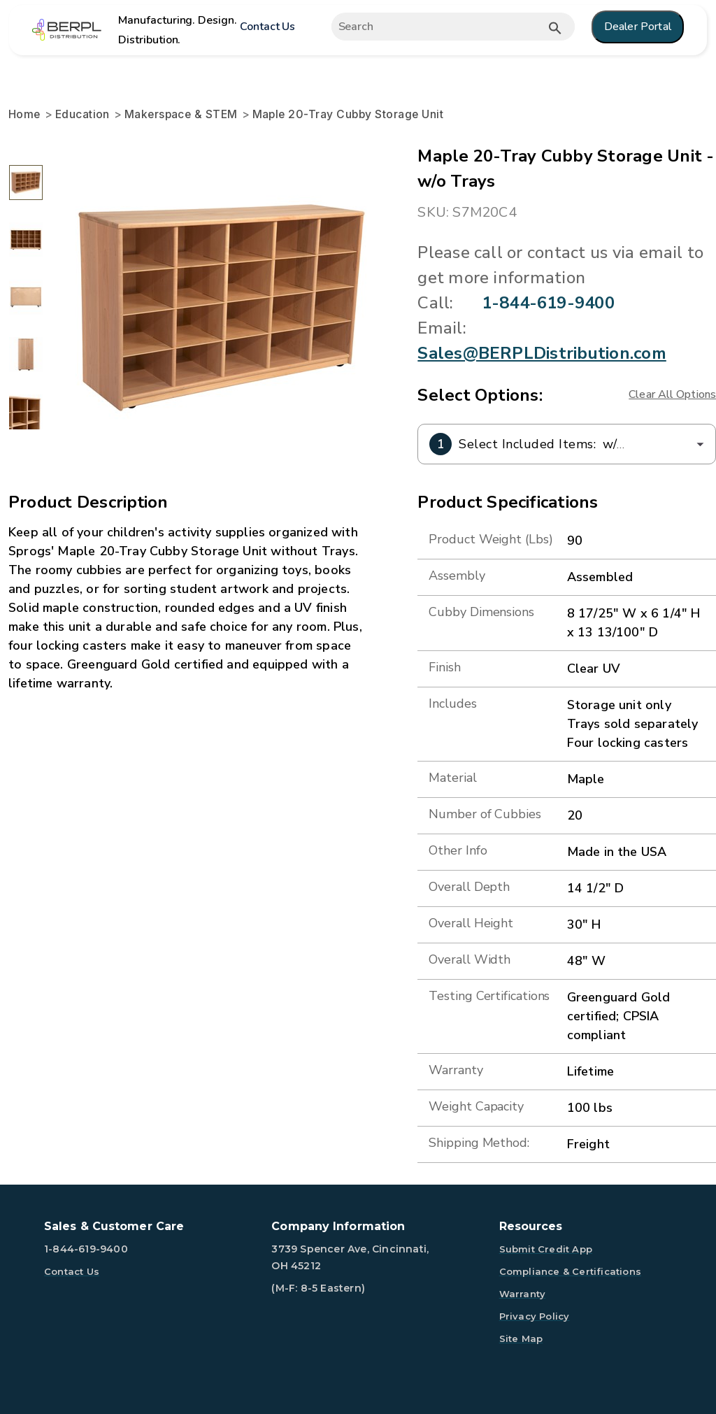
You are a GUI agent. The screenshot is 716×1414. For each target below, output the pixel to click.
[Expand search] (443, 26)
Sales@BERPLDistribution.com (541, 353)
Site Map (521, 1338)
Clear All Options (672, 394)
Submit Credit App (545, 1249)
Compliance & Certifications (570, 1271)
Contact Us (267, 26)
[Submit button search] (555, 28)
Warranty (522, 1293)
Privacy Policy (534, 1316)
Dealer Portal (637, 26)
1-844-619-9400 (548, 303)
